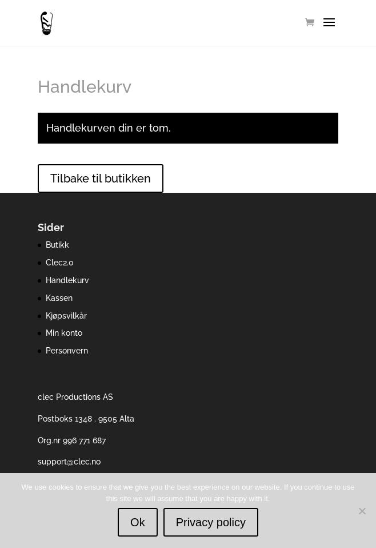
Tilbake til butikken (100, 178)
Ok (137, 522)
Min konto (64, 332)
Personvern (67, 350)
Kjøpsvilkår (66, 315)
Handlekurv (67, 280)
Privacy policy (211, 522)
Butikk (57, 244)
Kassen (59, 298)
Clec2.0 (60, 262)
